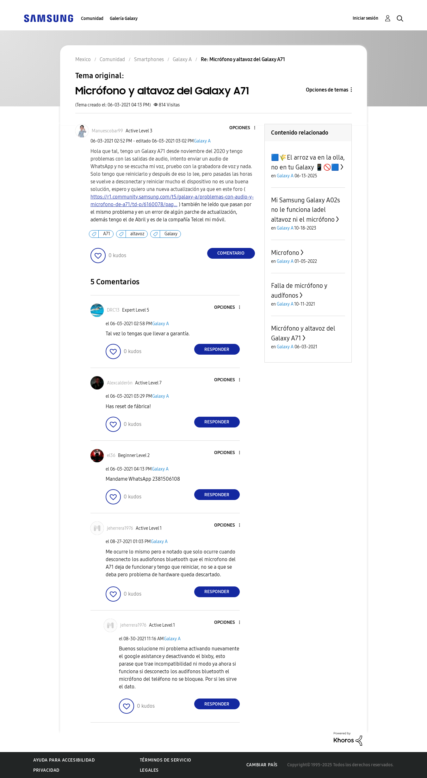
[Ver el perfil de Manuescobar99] (107, 131)
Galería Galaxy (124, 18)
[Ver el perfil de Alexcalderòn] (120, 383)
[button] (244, 128)
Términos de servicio (165, 760)
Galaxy (170, 234)
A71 (106, 234)
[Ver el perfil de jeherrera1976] (120, 528)
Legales (149, 770)
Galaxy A (202, 141)
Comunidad (92, 18)
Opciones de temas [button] (327, 90)
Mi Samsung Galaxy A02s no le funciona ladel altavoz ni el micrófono (305, 209)
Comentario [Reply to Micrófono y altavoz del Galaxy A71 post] (230, 253)
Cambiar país (262, 765)
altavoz (137, 234)
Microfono (285, 252)
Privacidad (46, 770)
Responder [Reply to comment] (216, 349)
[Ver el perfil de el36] (111, 455)
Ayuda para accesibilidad (64, 760)
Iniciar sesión (365, 18)
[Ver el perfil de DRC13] (113, 310)
